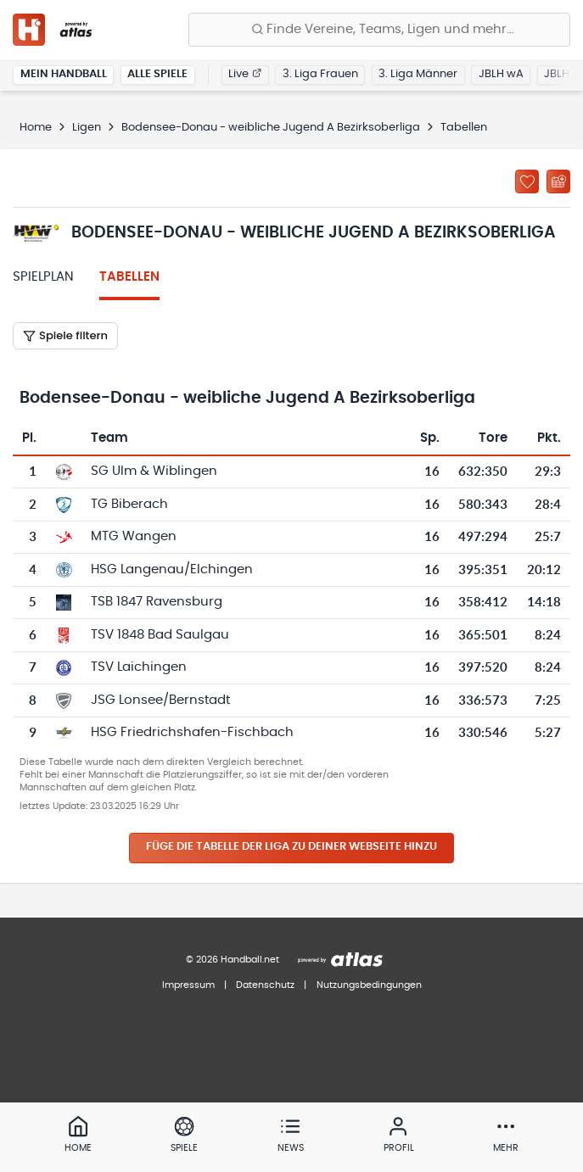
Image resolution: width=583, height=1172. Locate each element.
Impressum (188, 985)
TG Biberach (129, 504)
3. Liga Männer (417, 74)
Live (244, 74)
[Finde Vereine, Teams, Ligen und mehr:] (379, 30)
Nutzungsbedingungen (369, 985)
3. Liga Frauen (320, 74)
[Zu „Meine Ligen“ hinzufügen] (527, 181)
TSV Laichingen (139, 667)
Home (36, 127)
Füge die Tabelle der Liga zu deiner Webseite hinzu (291, 846)
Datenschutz (265, 985)
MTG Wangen (134, 536)
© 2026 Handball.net (232, 959)
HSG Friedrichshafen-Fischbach (192, 732)
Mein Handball (63, 74)
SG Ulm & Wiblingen (154, 471)
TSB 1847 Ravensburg (156, 601)
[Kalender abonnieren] (558, 181)
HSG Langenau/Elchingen (172, 569)
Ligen (86, 127)
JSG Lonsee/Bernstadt (160, 700)
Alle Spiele (157, 74)
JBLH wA (501, 74)
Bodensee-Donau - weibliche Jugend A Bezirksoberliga (270, 127)
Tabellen (129, 277)
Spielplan (43, 277)
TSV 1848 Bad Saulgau (160, 634)
